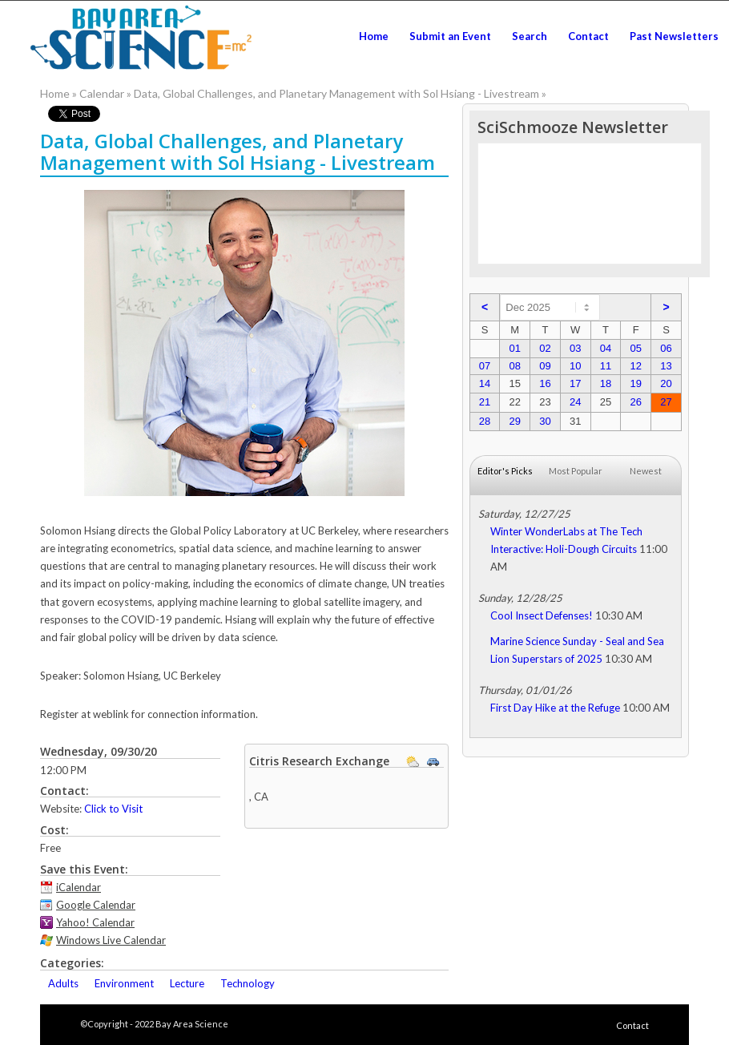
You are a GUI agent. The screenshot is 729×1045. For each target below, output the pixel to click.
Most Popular (575, 471)
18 (605, 383)
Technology (247, 983)
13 (665, 366)
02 (544, 348)
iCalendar (78, 887)
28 (484, 421)
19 (635, 383)
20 (665, 383)
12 (635, 366)
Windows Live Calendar (111, 940)
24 (575, 402)
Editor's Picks (505, 471)
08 (514, 366)
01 (514, 348)
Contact (632, 1025)
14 (484, 383)
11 (605, 366)
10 (575, 366)
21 (484, 402)
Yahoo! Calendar (95, 922)
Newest (646, 471)
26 (635, 402)
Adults (63, 983)
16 (544, 383)
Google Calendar (95, 904)
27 (665, 402)
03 (575, 348)
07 (484, 366)
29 (514, 421)
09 (544, 366)
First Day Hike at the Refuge (555, 707)
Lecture (187, 983)
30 (544, 421)
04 (605, 348)
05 (635, 348)
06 (665, 348)
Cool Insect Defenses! (541, 615)
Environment (124, 983)
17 (575, 383)
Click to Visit (113, 808)
